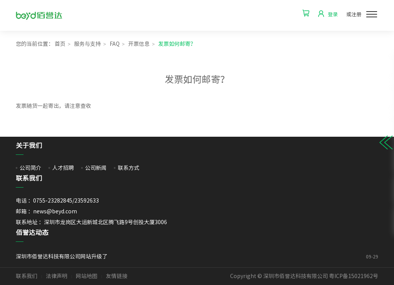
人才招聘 (63, 168)
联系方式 (128, 168)
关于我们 (29, 145)
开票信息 (139, 44)
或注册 (353, 14)
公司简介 (30, 168)
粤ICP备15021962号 (353, 276)
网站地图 (86, 276)
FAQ (115, 44)
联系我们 (26, 276)
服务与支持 (87, 44)
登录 (333, 14)
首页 (60, 44)
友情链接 (116, 276)
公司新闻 (96, 168)
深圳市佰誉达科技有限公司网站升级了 (178, 256)
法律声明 (56, 276)
